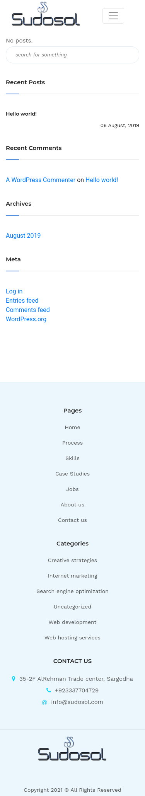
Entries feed (22, 300)
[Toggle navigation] (113, 16)
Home (72, 427)
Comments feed (28, 310)
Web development (73, 622)
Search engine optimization (72, 591)
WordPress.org (26, 319)
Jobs (72, 489)
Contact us (72, 520)
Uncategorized (72, 606)
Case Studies (72, 473)
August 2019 (23, 235)
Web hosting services (72, 637)
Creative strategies (72, 560)
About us (73, 504)
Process (72, 443)
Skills (72, 458)
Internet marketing (72, 576)
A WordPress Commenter (40, 180)
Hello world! (21, 114)
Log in (14, 291)
